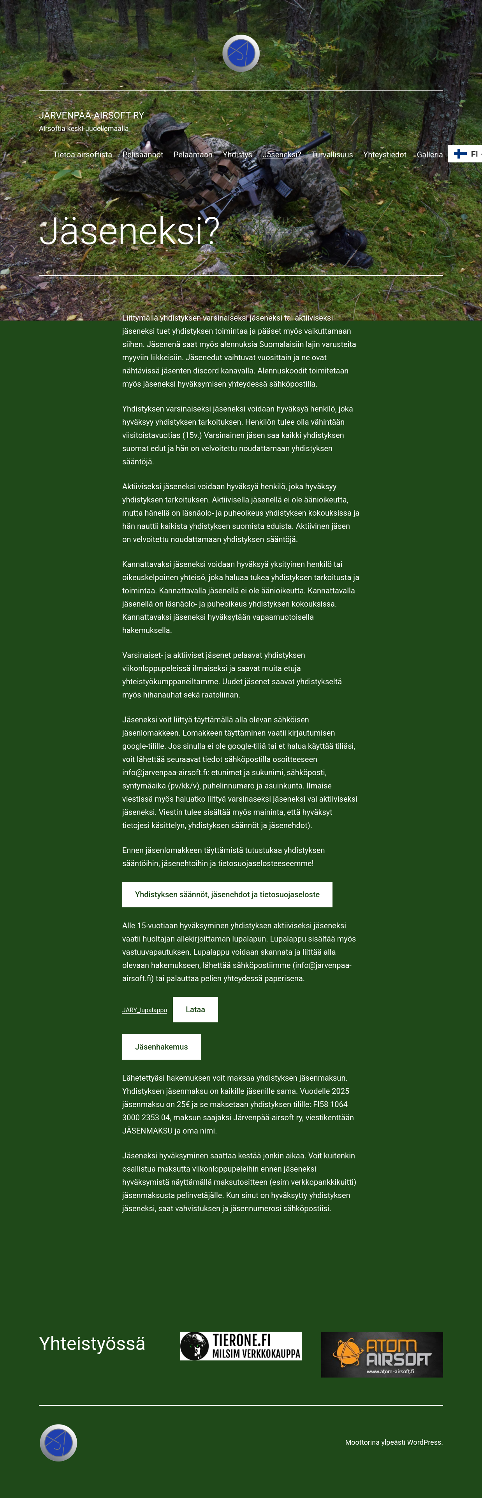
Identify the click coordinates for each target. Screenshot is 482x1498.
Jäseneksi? (281, 154)
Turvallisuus (332, 154)
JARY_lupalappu (144, 1010)
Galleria (430, 154)
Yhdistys (237, 154)
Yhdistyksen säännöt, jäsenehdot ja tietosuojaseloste (227, 894)
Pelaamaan (193, 154)
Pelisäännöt (142, 154)
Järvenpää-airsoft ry (91, 115)
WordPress (424, 1442)
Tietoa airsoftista (82, 154)
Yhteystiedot (384, 154)
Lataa (195, 1009)
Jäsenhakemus (161, 1047)
